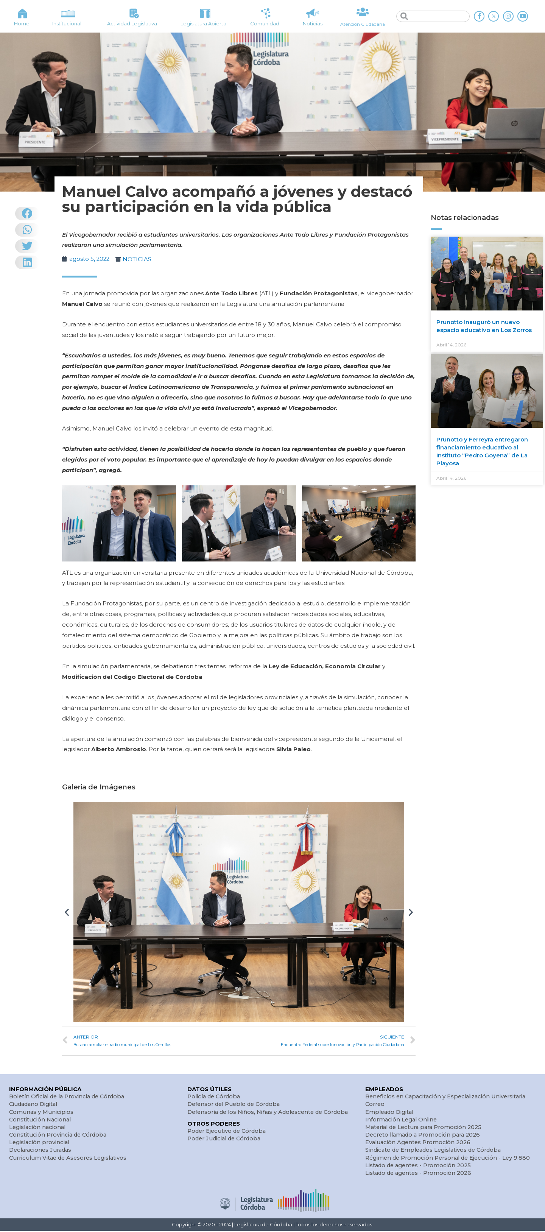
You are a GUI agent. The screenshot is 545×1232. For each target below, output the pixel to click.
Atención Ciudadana (362, 24)
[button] (67, 912)
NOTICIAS (138, 259)
